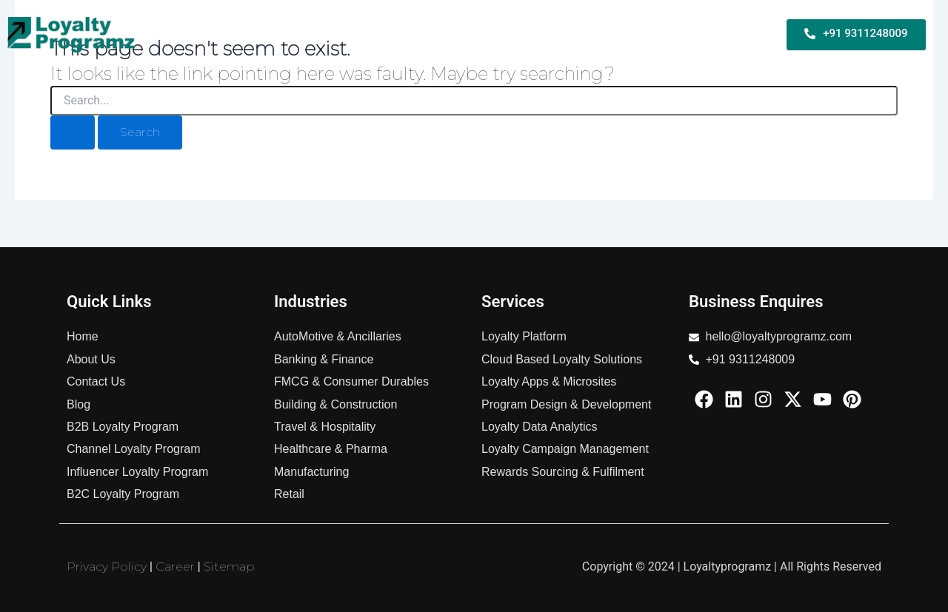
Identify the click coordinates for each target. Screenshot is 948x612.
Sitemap (229, 566)
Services (592, 34)
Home (192, 34)
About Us (740, 34)
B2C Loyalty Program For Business (455, 34)
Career (175, 566)
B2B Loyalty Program (283, 34)
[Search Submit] (72, 132)
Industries (664, 34)
